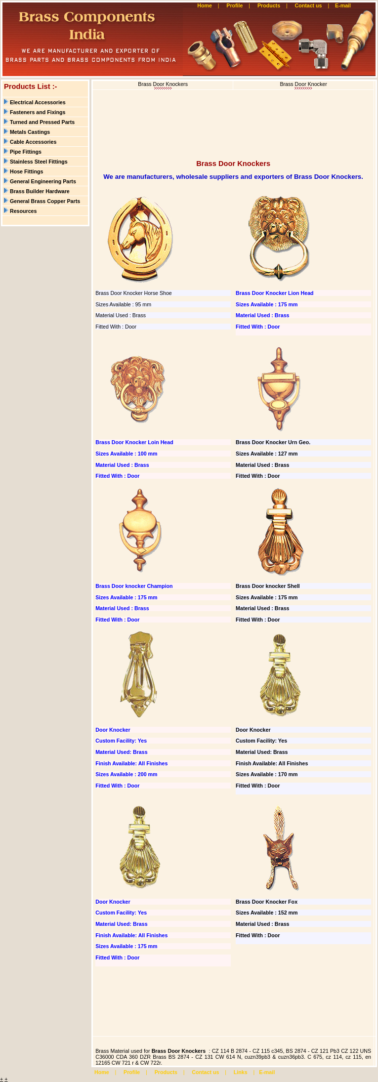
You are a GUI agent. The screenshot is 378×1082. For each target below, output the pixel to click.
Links (241, 1072)
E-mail (343, 5)
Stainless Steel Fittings (39, 162)
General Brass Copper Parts (45, 201)
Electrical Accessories (38, 102)
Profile (234, 5)
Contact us (308, 5)
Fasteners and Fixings (38, 112)
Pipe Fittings (26, 152)
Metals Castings (30, 132)
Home (204, 5)
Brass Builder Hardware (40, 191)
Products (268, 5)
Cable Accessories (33, 142)
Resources (23, 211)
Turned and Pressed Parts (42, 122)
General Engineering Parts (43, 181)
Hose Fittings (26, 171)
